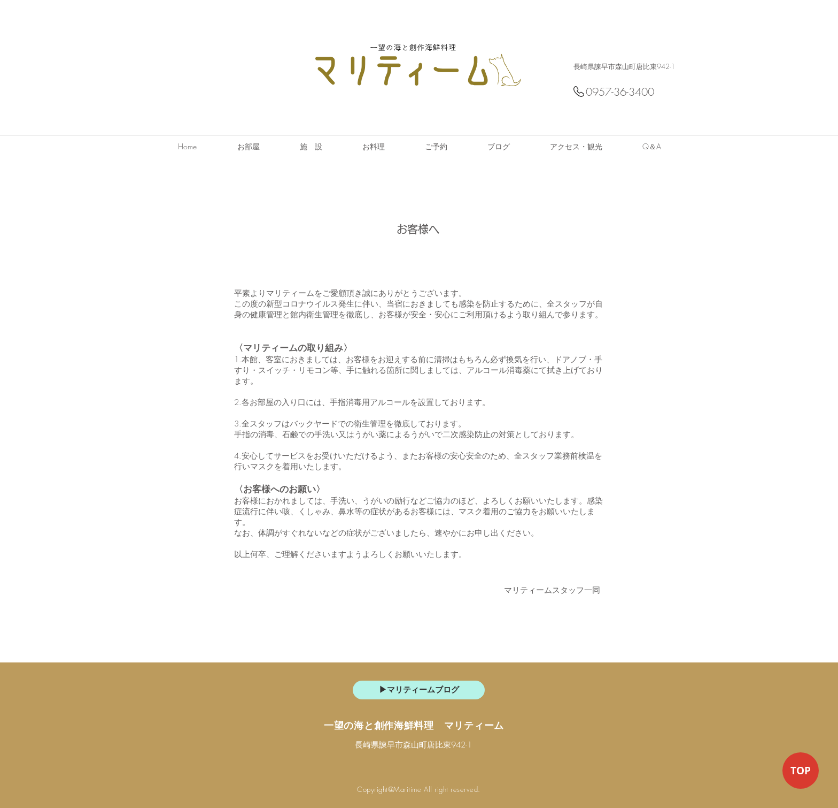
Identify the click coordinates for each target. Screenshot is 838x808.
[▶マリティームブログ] (419, 690)
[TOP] (800, 770)
